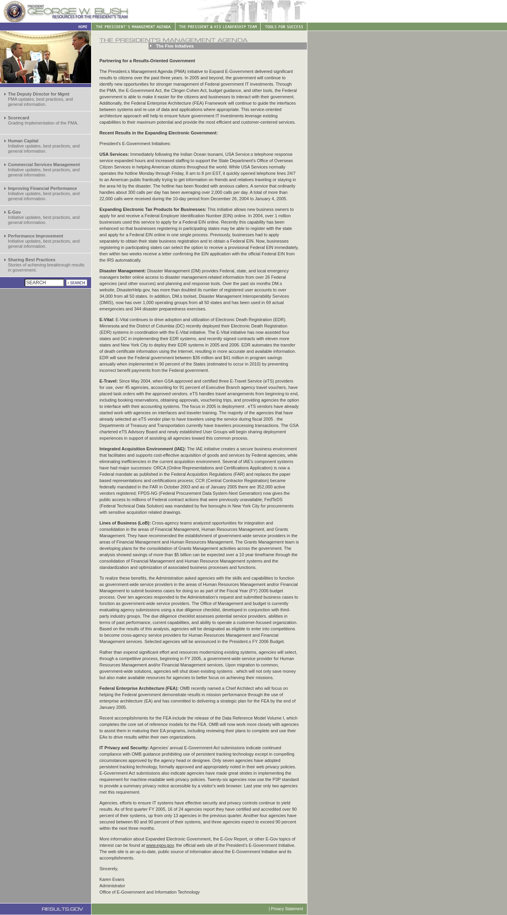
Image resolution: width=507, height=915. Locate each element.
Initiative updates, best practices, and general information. (44, 145)
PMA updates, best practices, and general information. (40, 99)
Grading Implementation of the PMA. (43, 120)
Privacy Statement (287, 909)
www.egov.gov (159, 845)
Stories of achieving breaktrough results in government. (46, 264)
